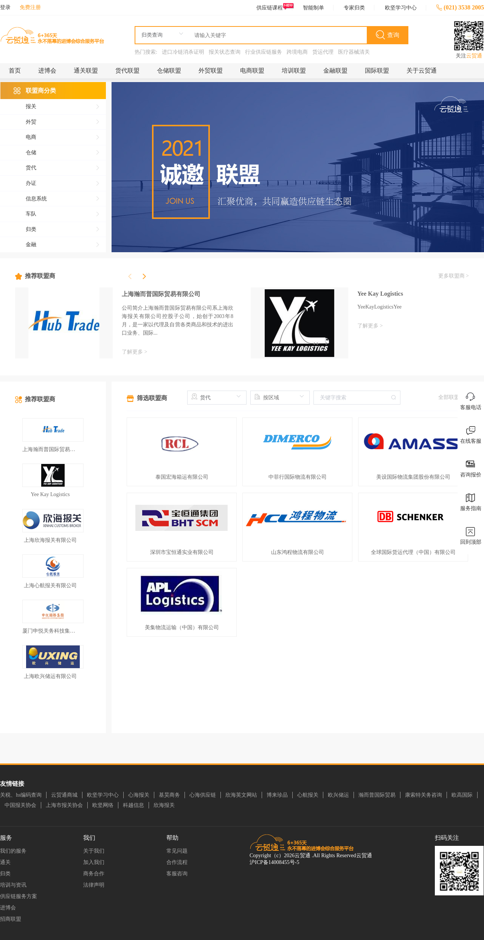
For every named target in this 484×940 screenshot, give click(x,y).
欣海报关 (164, 805)
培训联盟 (294, 70)
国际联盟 (377, 70)
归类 (5, 873)
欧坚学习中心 (401, 8)
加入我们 (93, 862)
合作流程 (177, 862)
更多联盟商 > (453, 276)
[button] (144, 276)
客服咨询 (177, 873)
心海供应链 (202, 795)
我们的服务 (13, 851)
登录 (5, 7)
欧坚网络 (102, 805)
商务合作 (93, 873)
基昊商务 (169, 795)
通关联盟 (86, 70)
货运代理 (323, 52)
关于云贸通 (421, 70)
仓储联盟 (169, 70)
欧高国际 (462, 795)
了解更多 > (134, 352)
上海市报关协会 (64, 805)
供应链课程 (274, 8)
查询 (393, 35)
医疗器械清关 (354, 52)
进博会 (47, 70)
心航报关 (307, 795)
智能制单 (313, 8)
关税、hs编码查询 (21, 795)
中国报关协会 (20, 805)
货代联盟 (127, 70)
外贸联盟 (211, 70)
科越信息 (133, 805)
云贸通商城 (64, 795)
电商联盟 (252, 70)
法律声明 (93, 885)
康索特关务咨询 (423, 795)
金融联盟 (335, 70)
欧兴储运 (338, 795)
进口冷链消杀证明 (183, 52)
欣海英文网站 (241, 795)
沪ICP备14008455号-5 (274, 862)
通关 (5, 862)
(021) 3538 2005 (460, 7)
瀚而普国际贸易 (377, 795)
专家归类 (354, 8)
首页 (15, 70)
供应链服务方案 (18, 896)
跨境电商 (297, 52)
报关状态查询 (224, 52)
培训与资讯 (13, 885)
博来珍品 (277, 795)
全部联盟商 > (453, 397)
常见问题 (177, 851)
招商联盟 (10, 919)
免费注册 (30, 7)
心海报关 (138, 795)
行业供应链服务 (263, 52)
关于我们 (93, 851)
